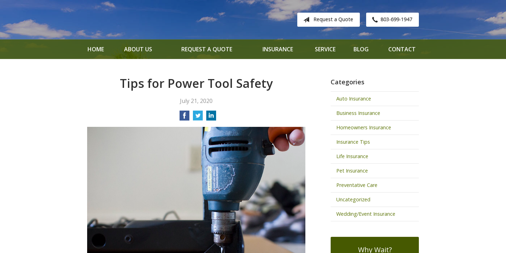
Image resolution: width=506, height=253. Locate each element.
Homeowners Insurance (363, 127)
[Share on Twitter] (198, 118)
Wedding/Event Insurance (365, 213)
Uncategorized (353, 199)
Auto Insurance (353, 98)
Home (95, 49)
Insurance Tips (353, 141)
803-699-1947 (390, 19)
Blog (361, 49)
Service (325, 49)
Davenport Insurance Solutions (143, 19)
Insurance (277, 49)
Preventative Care (356, 185)
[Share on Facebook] (184, 118)
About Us (138, 49)
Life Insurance (352, 156)
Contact (402, 49)
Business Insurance (358, 113)
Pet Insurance (352, 170)
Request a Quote (326, 19)
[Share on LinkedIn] (211, 118)
